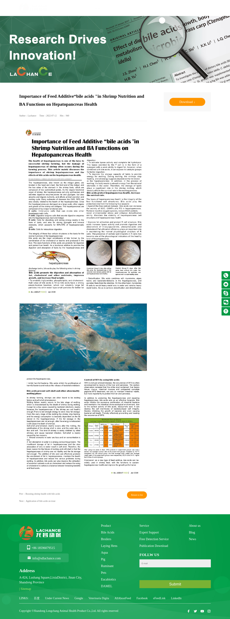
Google (79, 598)
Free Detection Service (154, 539)
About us (114, 8)
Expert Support (149, 532)
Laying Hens (109, 546)
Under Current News (57, 598)
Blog (172, 8)
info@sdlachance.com (44, 558)
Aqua (104, 552)
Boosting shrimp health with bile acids (43, 494)
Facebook (142, 598)
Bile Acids (107, 532)
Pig (103, 559)
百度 (37, 598)
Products (134, 8)
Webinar (201, 8)
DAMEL (106, 586)
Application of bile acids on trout (40, 501)
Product (106, 525)
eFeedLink (159, 598)
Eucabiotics (108, 579)
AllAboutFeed (123, 598)
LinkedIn (176, 598)
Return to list (137, 495)
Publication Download (153, 546)
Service (155, 8)
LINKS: (23, 598)
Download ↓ (187, 102)
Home (97, 8)
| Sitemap (25, 589)
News (185, 8)
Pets (103, 572)
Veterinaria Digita (99, 598)
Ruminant (107, 566)
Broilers (106, 539)
